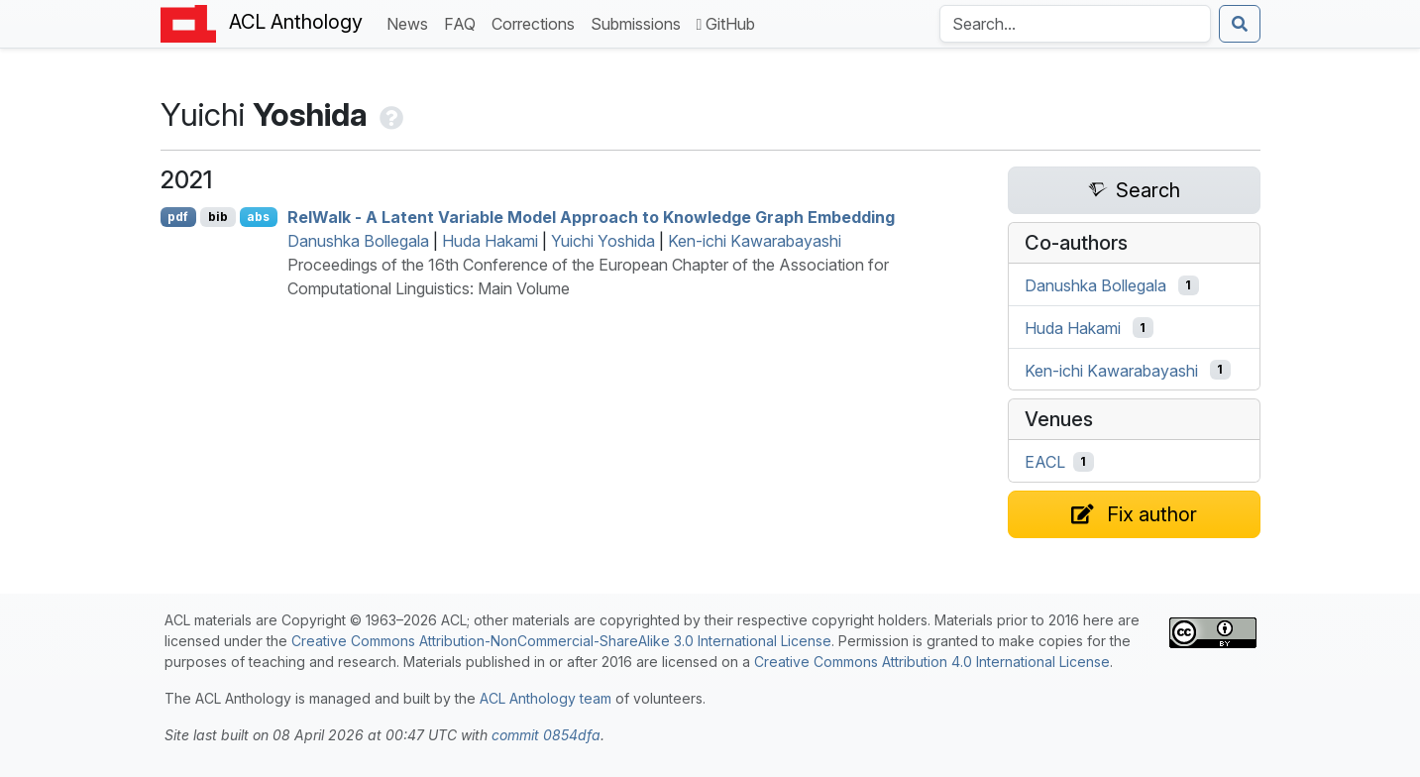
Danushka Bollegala (358, 241)
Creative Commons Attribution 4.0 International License (932, 661)
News (411, 22)
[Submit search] (1239, 24)
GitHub (726, 24)
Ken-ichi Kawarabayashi (754, 241)
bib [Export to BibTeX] (218, 216)
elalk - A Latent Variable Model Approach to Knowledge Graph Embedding (591, 217)
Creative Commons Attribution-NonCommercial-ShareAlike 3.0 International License (561, 640)
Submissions (640, 22)
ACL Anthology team (545, 698)
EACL (1045, 462)
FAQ (464, 22)
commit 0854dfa (546, 734)
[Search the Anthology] (1075, 24)
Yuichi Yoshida (603, 241)
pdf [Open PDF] (177, 216)
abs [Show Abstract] (258, 216)
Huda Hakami (490, 241)
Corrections (537, 22)
